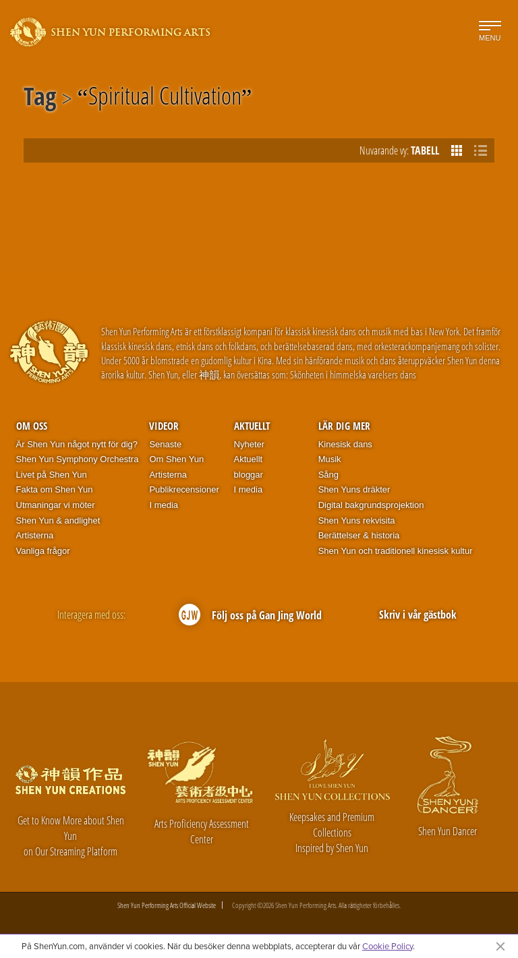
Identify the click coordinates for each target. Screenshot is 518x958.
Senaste (165, 444)
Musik (329, 459)
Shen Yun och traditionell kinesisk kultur (395, 551)
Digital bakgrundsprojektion (371, 505)
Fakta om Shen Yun (54, 489)
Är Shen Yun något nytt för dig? (77, 444)
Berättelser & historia (359, 535)
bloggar (248, 475)
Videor (164, 425)
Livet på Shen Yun (51, 475)
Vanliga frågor (43, 551)
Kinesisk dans (345, 444)
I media (163, 505)
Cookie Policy (387, 946)
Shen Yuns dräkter (354, 489)
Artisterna (35, 535)
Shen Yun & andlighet (58, 520)
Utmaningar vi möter (55, 505)
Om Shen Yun (176, 459)
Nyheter (249, 444)
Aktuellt (252, 425)
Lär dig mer (344, 425)
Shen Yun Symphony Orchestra (77, 459)
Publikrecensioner (184, 489)
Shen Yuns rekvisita (356, 520)
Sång (328, 475)
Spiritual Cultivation (165, 98)
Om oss (31, 425)
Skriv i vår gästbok (418, 614)
